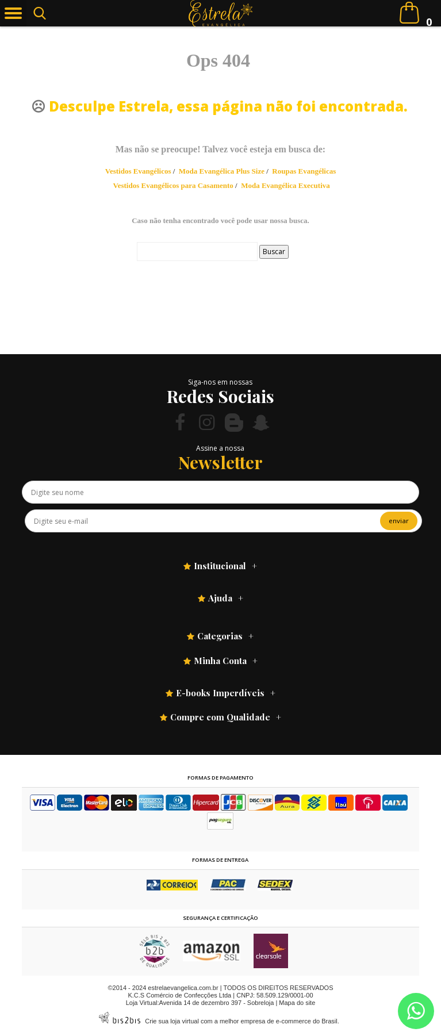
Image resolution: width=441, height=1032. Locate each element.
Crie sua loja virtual (172, 1021)
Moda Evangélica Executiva (285, 185)
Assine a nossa (220, 448)
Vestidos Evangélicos (138, 171)
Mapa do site (297, 1002)
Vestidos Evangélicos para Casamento (173, 185)
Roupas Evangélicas (304, 171)
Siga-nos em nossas (220, 382)
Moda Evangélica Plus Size (221, 171)
